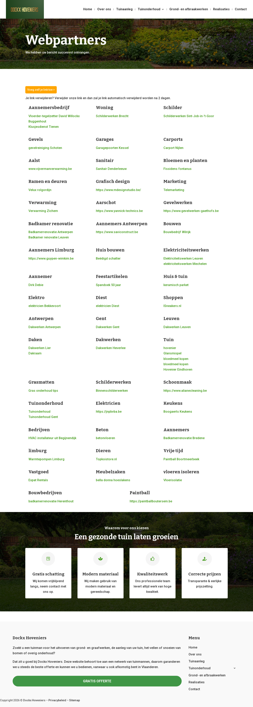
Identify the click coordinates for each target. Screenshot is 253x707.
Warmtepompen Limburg (46, 459)
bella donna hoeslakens (113, 480)
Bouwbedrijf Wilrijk (177, 232)
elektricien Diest (107, 306)
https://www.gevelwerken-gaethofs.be (191, 211)
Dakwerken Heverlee (111, 348)
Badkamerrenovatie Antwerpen (50, 232)
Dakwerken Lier (39, 348)
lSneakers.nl (172, 306)
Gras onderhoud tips (43, 391)
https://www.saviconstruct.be (117, 232)
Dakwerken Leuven (177, 327)
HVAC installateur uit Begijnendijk (52, 438)
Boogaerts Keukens (177, 411)
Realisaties (221, 9)
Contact (241, 9)
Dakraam (35, 353)
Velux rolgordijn (39, 190)
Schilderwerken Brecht (112, 116)
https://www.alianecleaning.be (185, 391)
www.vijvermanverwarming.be (50, 169)
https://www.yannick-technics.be (119, 211)
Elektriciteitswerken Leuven (183, 258)
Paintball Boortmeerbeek (181, 459)
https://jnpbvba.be (109, 411)
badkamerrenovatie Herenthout (51, 501)
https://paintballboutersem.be (151, 501)
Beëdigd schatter (108, 258)
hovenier (169, 348)
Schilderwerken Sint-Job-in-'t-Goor (188, 116)
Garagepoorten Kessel (112, 148)
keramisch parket (176, 285)
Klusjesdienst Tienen (43, 127)
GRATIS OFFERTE (97, 681)
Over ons (104, 9)
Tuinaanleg (124, 9)
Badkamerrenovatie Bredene (184, 438)
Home (87, 9)
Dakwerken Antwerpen (44, 327)
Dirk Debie (35, 285)
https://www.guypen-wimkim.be (51, 258)
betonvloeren (105, 438)
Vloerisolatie (172, 480)
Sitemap (74, 700)
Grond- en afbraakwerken (188, 9)
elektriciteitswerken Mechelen (185, 264)
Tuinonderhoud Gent (43, 417)
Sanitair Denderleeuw (111, 169)
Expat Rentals (38, 480)
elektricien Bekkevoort (44, 306)
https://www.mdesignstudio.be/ (118, 190)
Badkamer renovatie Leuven (48, 237)
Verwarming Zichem (43, 211)
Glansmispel (172, 353)
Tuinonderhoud (149, 9)
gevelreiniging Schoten (45, 148)
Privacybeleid (57, 700)
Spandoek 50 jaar (108, 285)
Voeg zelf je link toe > (41, 89)
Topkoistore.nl (106, 459)
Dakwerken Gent (107, 327)
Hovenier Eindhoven (177, 369)
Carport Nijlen (173, 148)
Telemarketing (173, 190)
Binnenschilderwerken (112, 391)
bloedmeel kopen (175, 359)
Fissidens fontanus (177, 169)
